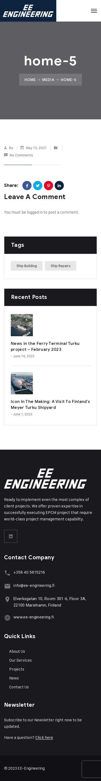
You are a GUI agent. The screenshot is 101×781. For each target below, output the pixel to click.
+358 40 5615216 (29, 572)
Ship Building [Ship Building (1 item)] (26, 266)
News (14, 678)
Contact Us (19, 686)
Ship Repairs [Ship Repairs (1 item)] (61, 266)
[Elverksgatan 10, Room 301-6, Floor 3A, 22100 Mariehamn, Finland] (7, 599)
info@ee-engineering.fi (33, 585)
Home (30, 80)
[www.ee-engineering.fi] (7, 617)
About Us (17, 651)
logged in (35, 212)
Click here (44, 737)
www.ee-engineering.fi (33, 617)
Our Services (20, 660)
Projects (16, 669)
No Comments (21, 155)
